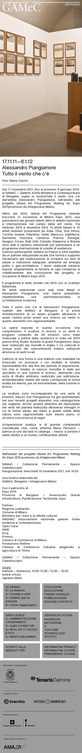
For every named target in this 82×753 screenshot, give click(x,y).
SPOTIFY (50, 637)
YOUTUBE (51, 630)
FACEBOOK (52, 619)
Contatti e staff (20, 594)
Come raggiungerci (23, 605)
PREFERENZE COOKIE (59, 654)
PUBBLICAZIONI (55, 598)
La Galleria (17, 590)
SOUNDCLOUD (52, 633)
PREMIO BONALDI (56, 594)
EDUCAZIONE (53, 590)
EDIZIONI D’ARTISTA (58, 601)
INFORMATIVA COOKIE (59, 650)
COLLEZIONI (52, 587)
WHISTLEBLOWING (23, 637)
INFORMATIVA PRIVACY (60, 647)
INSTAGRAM (52, 623)
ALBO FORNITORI (22, 626)
